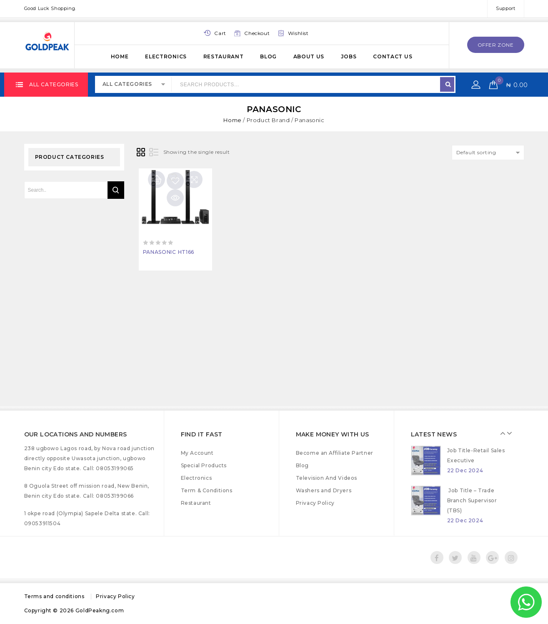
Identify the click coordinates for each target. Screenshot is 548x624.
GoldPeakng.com (99, 610)
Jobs (349, 56)
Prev (503, 433)
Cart (220, 33)
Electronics (166, 56)
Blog (268, 56)
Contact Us (392, 56)
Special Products (204, 465)
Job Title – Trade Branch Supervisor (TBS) (472, 500)
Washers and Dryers (324, 490)
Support (505, 8)
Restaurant (223, 56)
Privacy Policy (315, 503)
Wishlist (298, 33)
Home (120, 56)
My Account (197, 453)
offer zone (496, 45)
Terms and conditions (54, 596)
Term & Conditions (207, 490)
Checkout (257, 33)
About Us (309, 56)
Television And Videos (327, 478)
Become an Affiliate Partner (334, 453)
